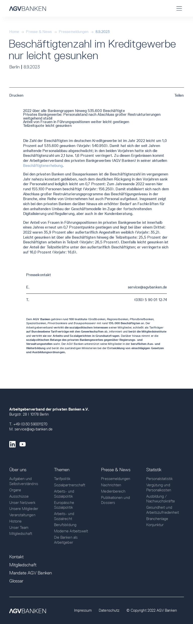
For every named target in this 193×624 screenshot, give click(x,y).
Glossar (16, 581)
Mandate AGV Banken (30, 573)
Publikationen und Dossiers (115, 500)
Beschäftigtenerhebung (43, 165)
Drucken (16, 95)
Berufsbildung (65, 525)
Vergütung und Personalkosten (158, 487)
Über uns (18, 469)
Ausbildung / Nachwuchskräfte (160, 499)
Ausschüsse (19, 496)
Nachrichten (111, 485)
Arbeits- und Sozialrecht (64, 516)
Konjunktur (155, 525)
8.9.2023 (102, 31)
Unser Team (19, 527)
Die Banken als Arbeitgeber (66, 540)
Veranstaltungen (22, 515)
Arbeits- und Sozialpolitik (64, 494)
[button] (179, 8)
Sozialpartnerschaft (69, 485)
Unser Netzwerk (22, 502)
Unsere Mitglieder (23, 508)
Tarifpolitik (62, 478)
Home (14, 31)
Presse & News (39, 31)
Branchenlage (157, 519)
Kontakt (16, 557)
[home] (27, 8)
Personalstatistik (159, 478)
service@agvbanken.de (147, 287)
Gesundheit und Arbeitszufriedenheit (162, 510)
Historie (15, 521)
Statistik (154, 469)
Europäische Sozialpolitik (64, 505)
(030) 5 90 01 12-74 (150, 300)
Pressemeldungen (73, 31)
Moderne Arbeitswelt (71, 531)
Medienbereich (113, 491)
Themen (61, 469)
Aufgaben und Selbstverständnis (23, 481)
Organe (15, 490)
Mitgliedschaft (20, 533)
